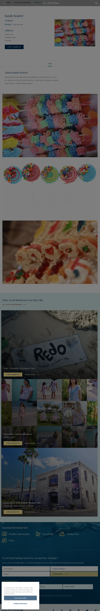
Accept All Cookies (20, 598)
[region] (20, 595)
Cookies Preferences (20, 603)
